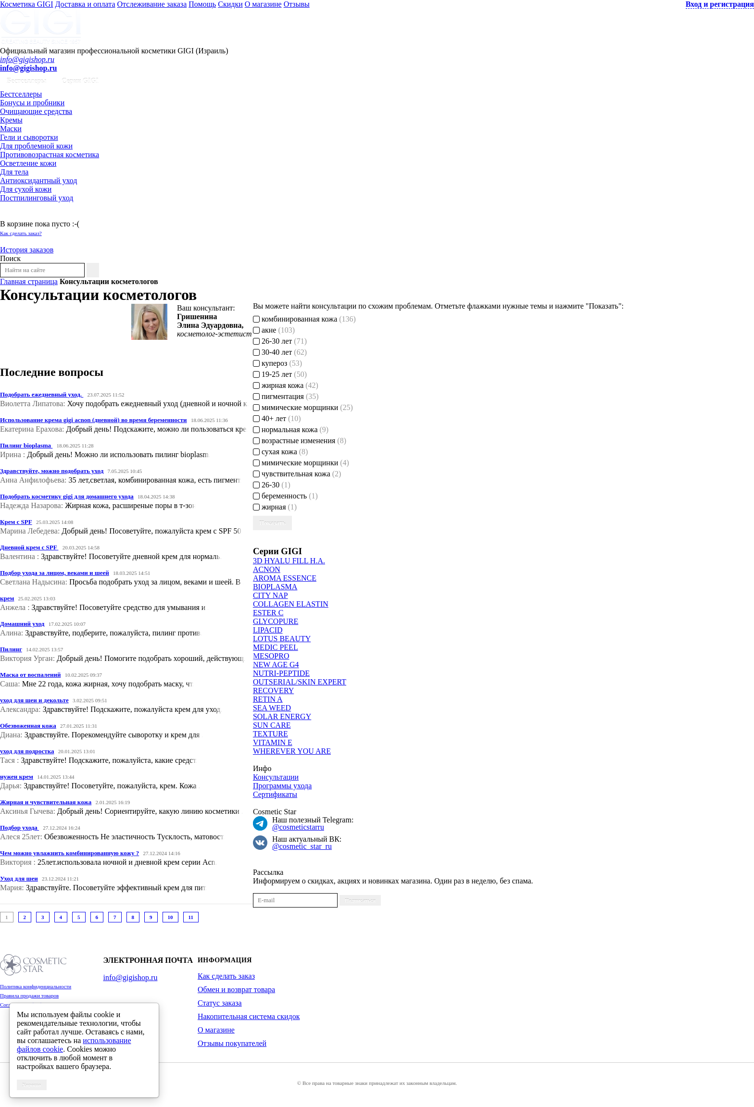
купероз (277, 363)
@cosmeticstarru (298, 827)
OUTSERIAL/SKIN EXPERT (299, 682)
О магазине (263, 4)
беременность (285, 496)
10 (170, 917)
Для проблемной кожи (36, 146)
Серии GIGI (80, 81)
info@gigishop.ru (27, 59)
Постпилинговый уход (36, 198)
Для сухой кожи (25, 189)
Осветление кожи (28, 163)
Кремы (11, 120)
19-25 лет (280, 374)
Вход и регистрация (720, 4)
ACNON (266, 569)
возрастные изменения (299, 440)
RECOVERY (273, 690)
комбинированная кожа (304, 319)
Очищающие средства (36, 111)
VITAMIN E (272, 742)
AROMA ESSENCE (284, 578)
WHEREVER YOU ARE (292, 751)
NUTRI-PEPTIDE (281, 673)
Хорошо (31, 1085)
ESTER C (268, 613)
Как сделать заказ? (21, 233)
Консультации (276, 777)
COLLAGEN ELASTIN (290, 604)
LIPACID (268, 630)
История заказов (26, 250)
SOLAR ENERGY (282, 716)
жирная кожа (285, 385)
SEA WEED (272, 708)
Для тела (14, 172)
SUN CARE (272, 725)
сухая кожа (280, 452)
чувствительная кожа (297, 474)
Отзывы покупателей (232, 1043)
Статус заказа (220, 1003)
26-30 (271, 485)
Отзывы (297, 4)
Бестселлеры (26, 81)
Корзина (13, 215)
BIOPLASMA (275, 587)
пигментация (286, 396)
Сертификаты (275, 794)
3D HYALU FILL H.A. (289, 561)
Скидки (230, 4)
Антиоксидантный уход (38, 180)
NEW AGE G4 (276, 664)
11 (190, 917)
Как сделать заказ (226, 976)
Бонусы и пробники (32, 103)
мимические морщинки (303, 407)
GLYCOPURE (275, 621)
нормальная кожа (290, 429)
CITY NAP (270, 595)
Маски (11, 128)
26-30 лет (280, 341)
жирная (275, 507)
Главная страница (29, 281)
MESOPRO (271, 656)
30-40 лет (280, 352)
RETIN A (268, 699)
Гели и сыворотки (29, 137)
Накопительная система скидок (249, 1016)
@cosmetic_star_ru (302, 846)
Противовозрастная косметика (49, 154)
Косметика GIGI (26, 4)
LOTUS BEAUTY (282, 638)
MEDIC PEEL (275, 647)
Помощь (202, 4)
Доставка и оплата (85, 4)
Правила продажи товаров (29, 995)
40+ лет (277, 418)
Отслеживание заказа (152, 4)
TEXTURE (270, 734)
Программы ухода (282, 786)
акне (274, 330)
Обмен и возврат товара (236, 989)
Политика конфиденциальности (35, 986)
